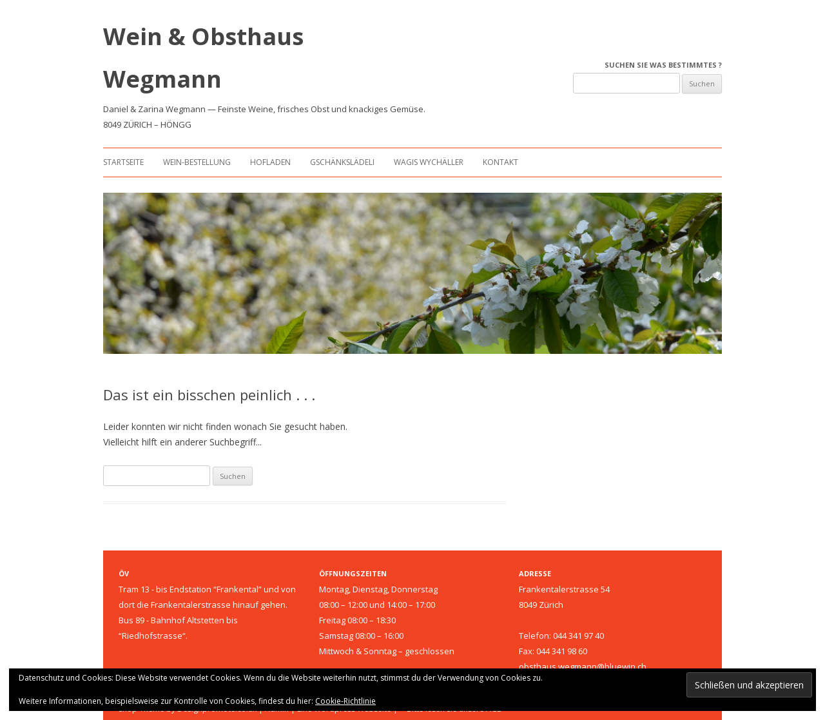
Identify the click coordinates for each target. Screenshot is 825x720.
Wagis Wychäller (428, 162)
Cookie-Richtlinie (345, 701)
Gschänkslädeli (342, 162)
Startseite (123, 162)
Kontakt (500, 162)
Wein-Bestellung (197, 162)
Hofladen (270, 162)
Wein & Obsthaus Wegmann (203, 58)
